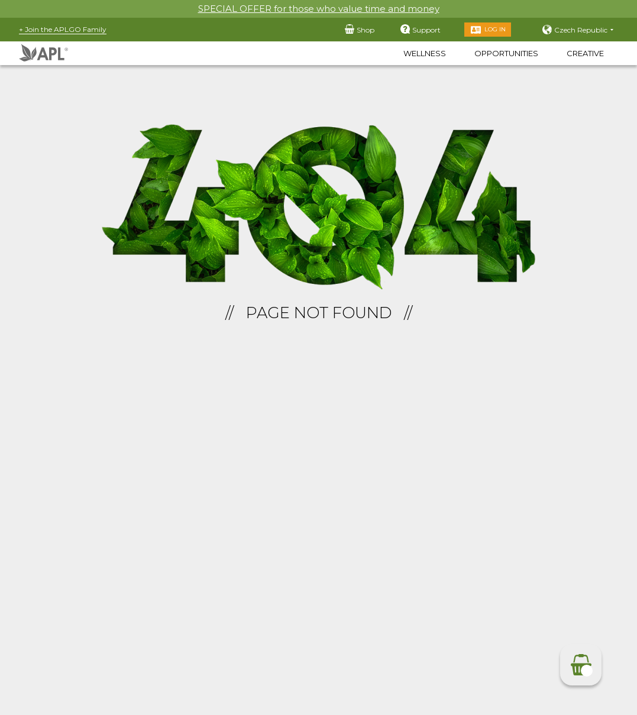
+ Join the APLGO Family (62, 29)
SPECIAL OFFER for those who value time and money (318, 8)
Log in (495, 29)
